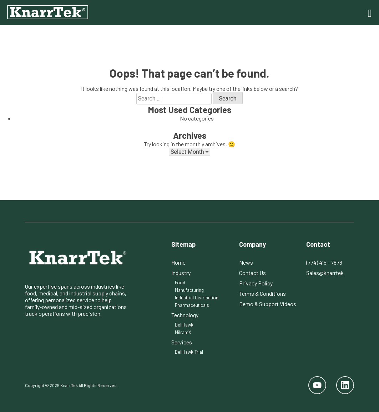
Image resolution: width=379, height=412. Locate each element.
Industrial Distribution (196, 297)
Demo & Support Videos (267, 303)
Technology (184, 315)
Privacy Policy (256, 283)
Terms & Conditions (262, 293)
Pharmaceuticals (192, 305)
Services (181, 342)
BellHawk (184, 325)
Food (180, 282)
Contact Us (252, 272)
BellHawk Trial (189, 352)
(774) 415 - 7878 (324, 262)
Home (178, 262)
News (246, 262)
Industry (181, 272)
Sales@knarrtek (325, 272)
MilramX (183, 332)
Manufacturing (189, 290)
